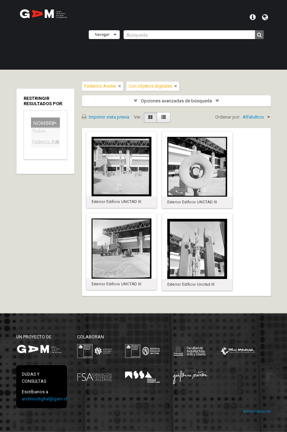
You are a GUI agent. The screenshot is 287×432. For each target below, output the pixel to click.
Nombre (44, 122)
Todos (38, 132)
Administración (257, 411)
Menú (253, 17)
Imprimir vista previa (105, 117)
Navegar (102, 34)
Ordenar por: (228, 117)
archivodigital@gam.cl (44, 398)
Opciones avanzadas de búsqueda (176, 100)
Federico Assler (40, 142)
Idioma (265, 17)
